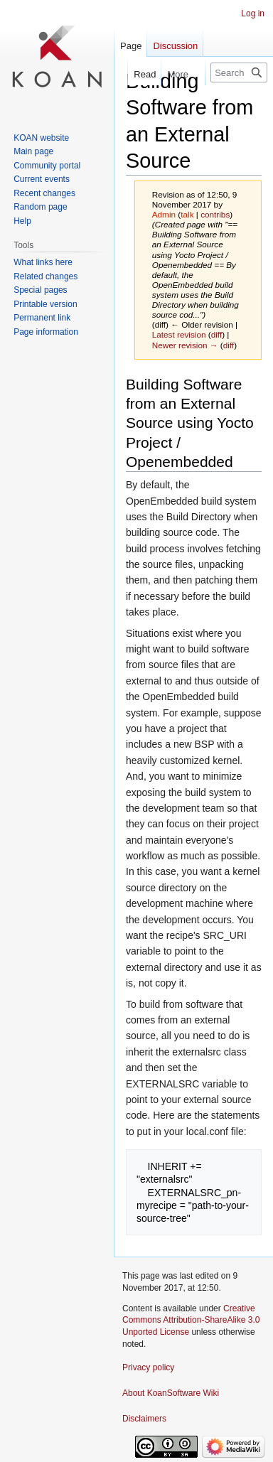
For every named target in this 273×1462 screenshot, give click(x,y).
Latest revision (179, 334)
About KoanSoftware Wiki (170, 1393)
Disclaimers (144, 1419)
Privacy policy (148, 1367)
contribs (215, 214)
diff (216, 334)
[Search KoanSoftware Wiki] (238, 72)
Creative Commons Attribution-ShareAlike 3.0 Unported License (190, 1321)
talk (187, 214)
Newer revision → (185, 345)
